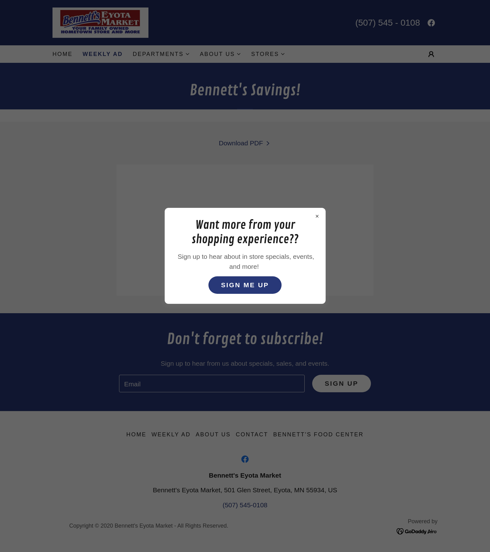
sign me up (245, 285)
